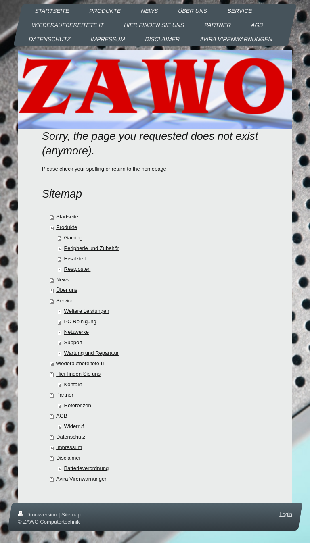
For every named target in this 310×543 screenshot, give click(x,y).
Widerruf (74, 426)
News (62, 280)
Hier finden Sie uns (78, 374)
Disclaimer (68, 458)
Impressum (69, 447)
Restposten (77, 269)
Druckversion (38, 515)
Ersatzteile (76, 259)
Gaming (73, 238)
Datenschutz (70, 437)
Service (64, 301)
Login (285, 514)
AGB (61, 416)
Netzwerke (76, 332)
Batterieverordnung (86, 468)
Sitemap (71, 515)
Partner (64, 395)
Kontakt (73, 384)
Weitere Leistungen (86, 311)
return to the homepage (139, 169)
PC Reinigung (80, 321)
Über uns (67, 290)
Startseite (67, 217)
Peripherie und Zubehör (91, 248)
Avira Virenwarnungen (81, 479)
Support (73, 342)
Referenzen (77, 405)
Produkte (66, 227)
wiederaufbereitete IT (80, 363)
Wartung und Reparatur (91, 353)
